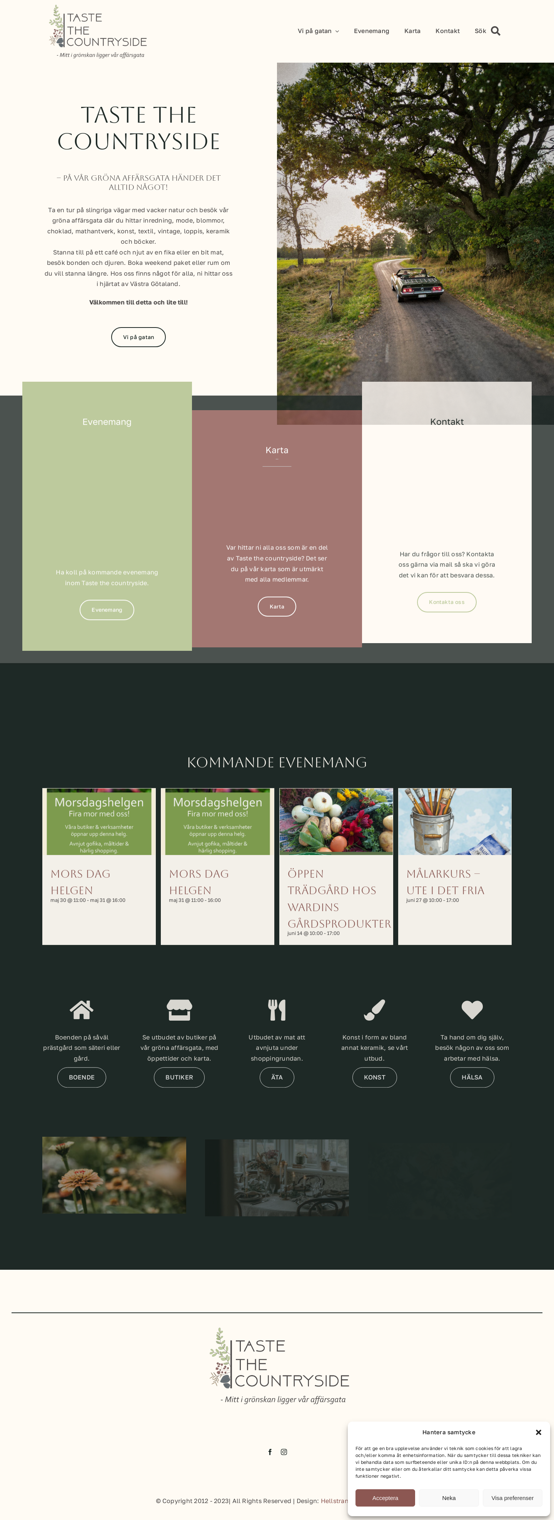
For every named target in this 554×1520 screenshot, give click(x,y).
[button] (538, 1432)
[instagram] (284, 1460)
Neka (449, 1498)
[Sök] (490, 31)
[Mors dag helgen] (99, 836)
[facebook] (270, 1460)
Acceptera (385, 1498)
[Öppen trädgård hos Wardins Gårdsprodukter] (336, 836)
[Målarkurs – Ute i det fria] (455, 836)
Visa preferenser (512, 1498)
